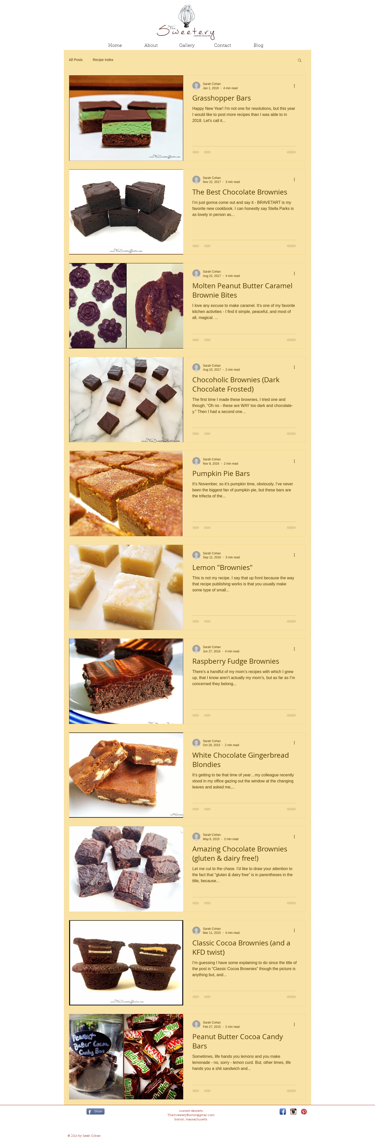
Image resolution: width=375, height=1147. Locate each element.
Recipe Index (103, 60)
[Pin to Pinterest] (76, 1111)
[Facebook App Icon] (283, 1111)
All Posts (76, 60)
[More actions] (296, 86)
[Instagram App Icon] (293, 1111)
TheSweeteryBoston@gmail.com (191, 1115)
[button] (299, 60)
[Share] (95, 1111)
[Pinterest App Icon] (304, 1111)
